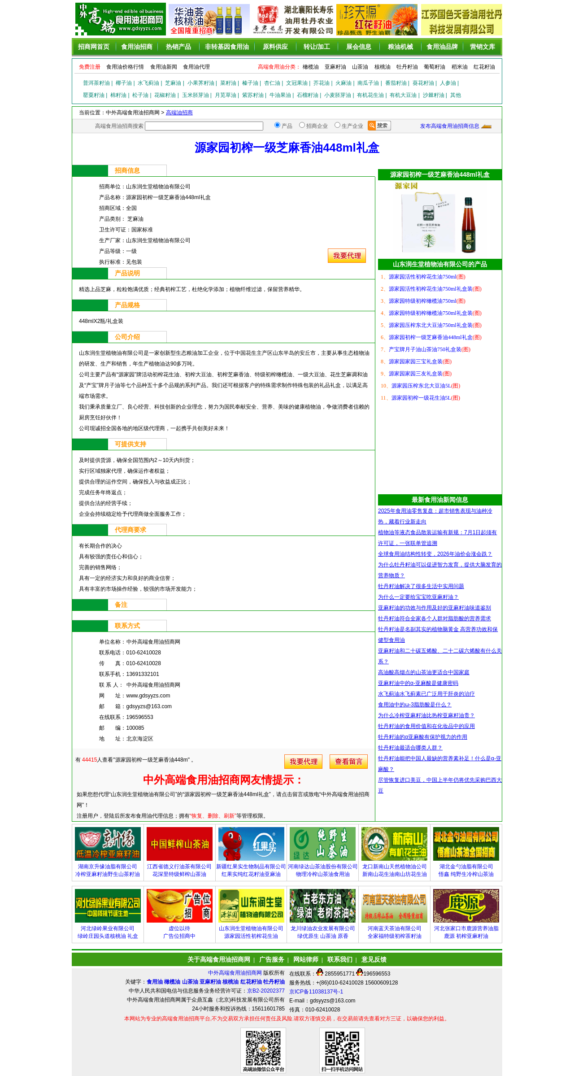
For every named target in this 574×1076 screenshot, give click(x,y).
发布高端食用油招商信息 (449, 126)
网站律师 (305, 959)
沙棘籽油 (433, 95)
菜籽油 (228, 83)
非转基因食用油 (227, 46)
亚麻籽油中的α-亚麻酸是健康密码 (418, 683)
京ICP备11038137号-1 (316, 992)
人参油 (448, 83)
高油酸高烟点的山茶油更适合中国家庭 (424, 672)
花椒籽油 (165, 95)
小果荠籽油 (200, 83)
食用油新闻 (163, 67)
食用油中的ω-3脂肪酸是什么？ (415, 704)
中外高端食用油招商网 (235, 973)
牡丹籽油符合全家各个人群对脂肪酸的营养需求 (434, 618)
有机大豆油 (403, 95)
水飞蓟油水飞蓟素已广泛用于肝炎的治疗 (426, 694)
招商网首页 (93, 46)
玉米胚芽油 (195, 95)
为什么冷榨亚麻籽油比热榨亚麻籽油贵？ (426, 715)
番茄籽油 (396, 83)
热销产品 (178, 46)
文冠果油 (297, 83)
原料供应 (275, 46)
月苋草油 (225, 95)
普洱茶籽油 (96, 83)
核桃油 (382, 67)
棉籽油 (118, 95)
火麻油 (343, 83)
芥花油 (321, 83)
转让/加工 (317, 46)
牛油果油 (280, 95)
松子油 (140, 95)
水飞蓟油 (148, 83)
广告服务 (271, 959)
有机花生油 (370, 95)
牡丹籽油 (407, 67)
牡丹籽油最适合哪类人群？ (410, 748)
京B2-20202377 (266, 991)
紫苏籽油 (253, 95)
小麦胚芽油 (337, 95)
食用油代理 (196, 67)
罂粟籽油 (93, 95)
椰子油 (124, 83)
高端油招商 (179, 112)
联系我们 (339, 959)
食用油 (155, 982)
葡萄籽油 (434, 67)
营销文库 (482, 46)
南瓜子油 (368, 83)
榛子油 (250, 83)
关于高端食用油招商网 (218, 959)
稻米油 (460, 67)
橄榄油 (311, 67)
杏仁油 (272, 83)
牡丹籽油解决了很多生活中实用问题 (421, 586)
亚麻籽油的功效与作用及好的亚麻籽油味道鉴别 (434, 608)
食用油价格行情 (125, 67)
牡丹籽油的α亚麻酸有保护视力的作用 (422, 737)
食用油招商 (136, 46)
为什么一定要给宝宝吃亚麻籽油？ (418, 597)
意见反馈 (374, 959)
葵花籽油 (423, 83)
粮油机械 (400, 46)
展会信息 (358, 46)
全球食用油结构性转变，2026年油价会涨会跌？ (435, 554)
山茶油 (360, 67)
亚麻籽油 (335, 67)
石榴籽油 (307, 95)
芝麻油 (173, 83)
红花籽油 (484, 67)
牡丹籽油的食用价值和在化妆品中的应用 (426, 726)
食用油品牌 (442, 46)
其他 (455, 95)
